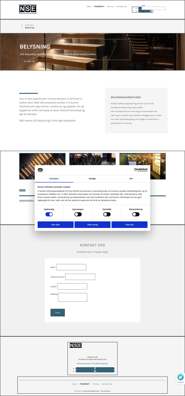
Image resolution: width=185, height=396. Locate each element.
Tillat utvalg (92, 225)
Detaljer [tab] (92, 178)
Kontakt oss (121, 6)
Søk (143, 5)
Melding (53, 294)
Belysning (29, 28)
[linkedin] (95, 371)
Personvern (106, 391)
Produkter (98, 6)
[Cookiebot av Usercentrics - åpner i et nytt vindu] (136, 170)
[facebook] (95, 368)
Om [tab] (131, 178)
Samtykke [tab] (54, 178)
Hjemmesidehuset (91, 391)
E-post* (53, 287)
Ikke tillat (55, 225)
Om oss (110, 6)
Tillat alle (129, 225)
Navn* (53, 267)
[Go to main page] (27, 13)
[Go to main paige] (76, 353)
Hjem (89, 6)
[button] (143, 11)
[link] (99, 6)
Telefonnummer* (57, 277)
